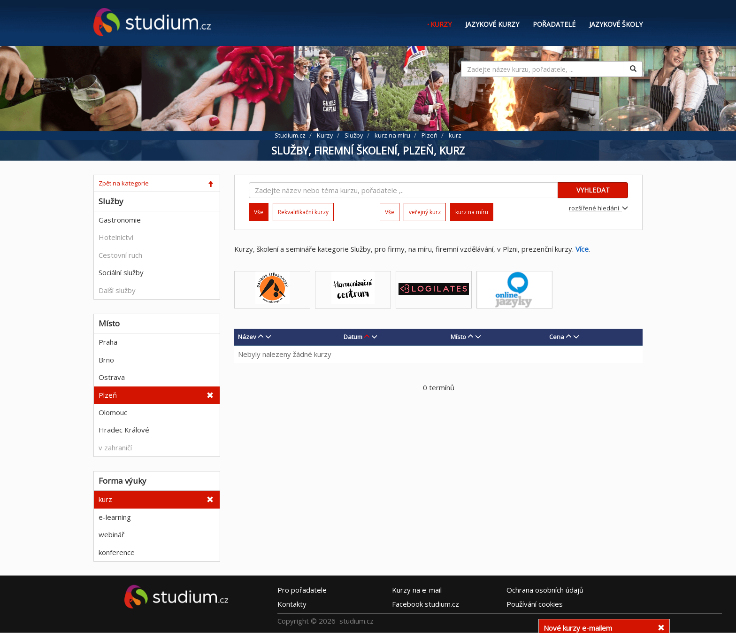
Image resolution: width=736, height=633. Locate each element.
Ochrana (544, 589)
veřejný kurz (425, 212)
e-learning (115, 517)
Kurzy (441, 24)
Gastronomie (120, 219)
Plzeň (108, 395)
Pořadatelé (554, 24)
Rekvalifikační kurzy (303, 212)
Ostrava (112, 377)
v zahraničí (115, 447)
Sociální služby (121, 272)
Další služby (117, 290)
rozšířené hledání (598, 208)
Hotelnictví (116, 237)
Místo (458, 336)
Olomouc (113, 412)
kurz (105, 499)
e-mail (417, 589)
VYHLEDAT (593, 189)
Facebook (425, 603)
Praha (108, 342)
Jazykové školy (616, 24)
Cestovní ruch (120, 255)
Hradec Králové (124, 429)
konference (117, 552)
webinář (111, 534)
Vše (389, 212)
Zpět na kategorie (124, 183)
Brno (106, 359)
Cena (556, 336)
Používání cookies (534, 603)
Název (247, 336)
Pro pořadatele (302, 589)
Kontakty (292, 603)
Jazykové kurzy (492, 24)
